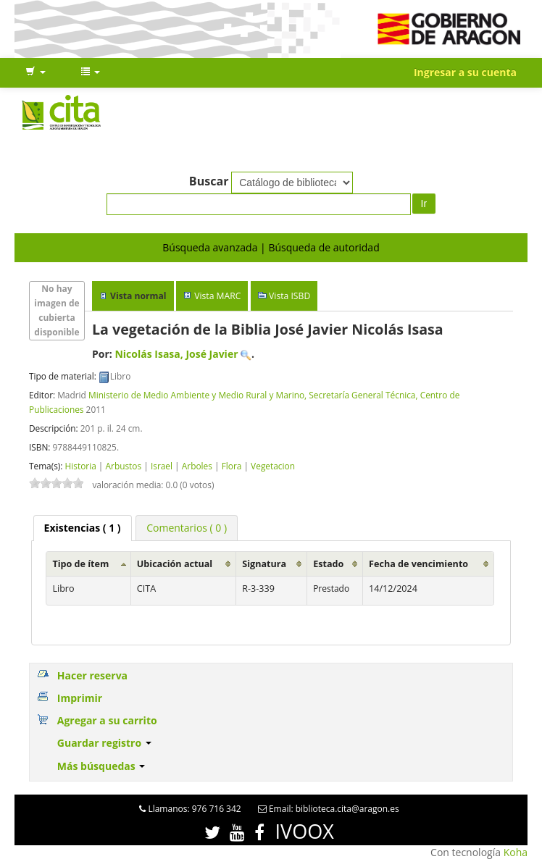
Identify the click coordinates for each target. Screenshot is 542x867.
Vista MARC (217, 296)
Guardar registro (104, 743)
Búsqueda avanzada (209, 247)
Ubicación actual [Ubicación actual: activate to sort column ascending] (174, 564)
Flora (232, 466)
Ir (424, 203)
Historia (80, 466)
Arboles (197, 466)
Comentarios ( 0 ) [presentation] (186, 528)
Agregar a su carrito (107, 720)
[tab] (82, 528)
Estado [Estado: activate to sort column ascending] (328, 564)
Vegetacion (273, 466)
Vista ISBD (289, 296)
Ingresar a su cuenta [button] (465, 72)
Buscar (209, 181)
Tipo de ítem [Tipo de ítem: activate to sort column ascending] (80, 564)
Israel (161, 466)
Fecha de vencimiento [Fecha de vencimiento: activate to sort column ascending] (418, 564)
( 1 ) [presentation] (82, 528)
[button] (35, 72)
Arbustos (124, 466)
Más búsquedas (101, 766)
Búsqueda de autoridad (323, 247)
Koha (516, 852)
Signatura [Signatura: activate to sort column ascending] (264, 564)
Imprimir (79, 698)
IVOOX (304, 831)
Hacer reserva (92, 675)
